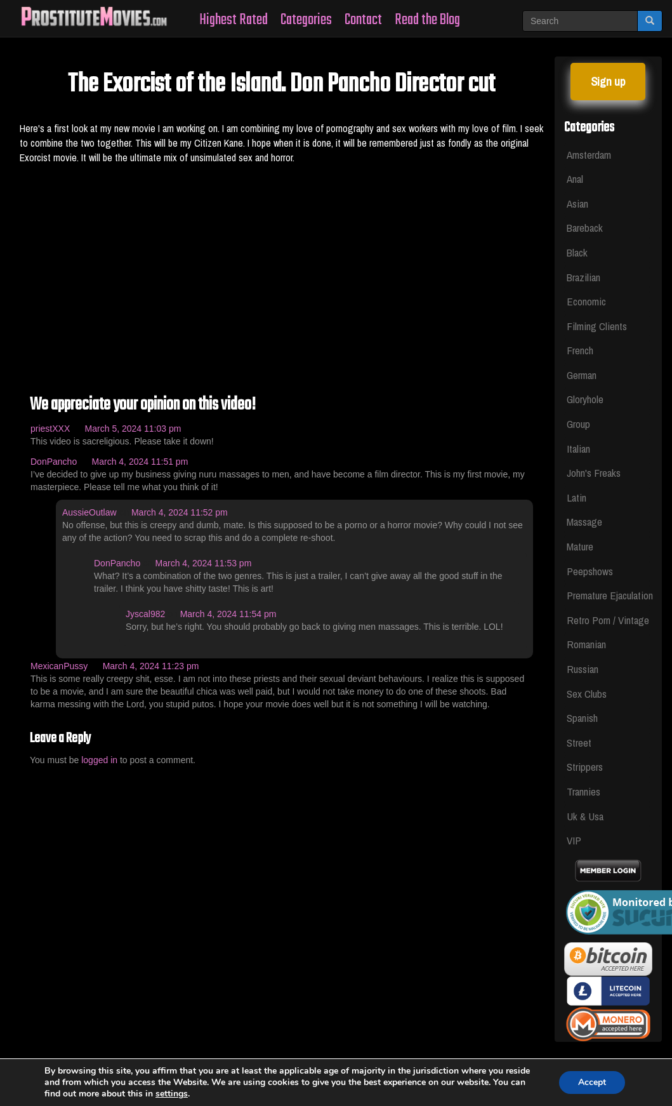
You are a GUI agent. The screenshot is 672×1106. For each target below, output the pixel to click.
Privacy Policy (474, 1063)
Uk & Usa (585, 816)
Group (578, 423)
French (580, 350)
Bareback (585, 227)
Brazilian (583, 277)
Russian (582, 669)
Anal (575, 178)
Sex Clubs (587, 693)
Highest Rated (233, 20)
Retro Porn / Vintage (608, 620)
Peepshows (590, 571)
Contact (363, 20)
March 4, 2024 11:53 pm (203, 563)
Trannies (583, 791)
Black (577, 252)
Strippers (585, 766)
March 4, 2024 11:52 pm (179, 512)
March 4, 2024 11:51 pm (140, 461)
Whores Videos (199, 1063)
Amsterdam (589, 154)
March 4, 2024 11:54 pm (228, 614)
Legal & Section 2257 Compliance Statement (338, 1063)
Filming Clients (597, 326)
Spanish (582, 717)
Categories (306, 20)
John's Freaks (594, 472)
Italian (578, 448)
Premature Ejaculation (608, 595)
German (581, 375)
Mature (580, 546)
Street (579, 742)
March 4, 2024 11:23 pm (151, 666)
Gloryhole (585, 399)
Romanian (586, 644)
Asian (577, 203)
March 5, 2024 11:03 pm (133, 428)
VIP (574, 840)
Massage (584, 521)
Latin (576, 497)
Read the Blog (427, 20)
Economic (586, 301)
